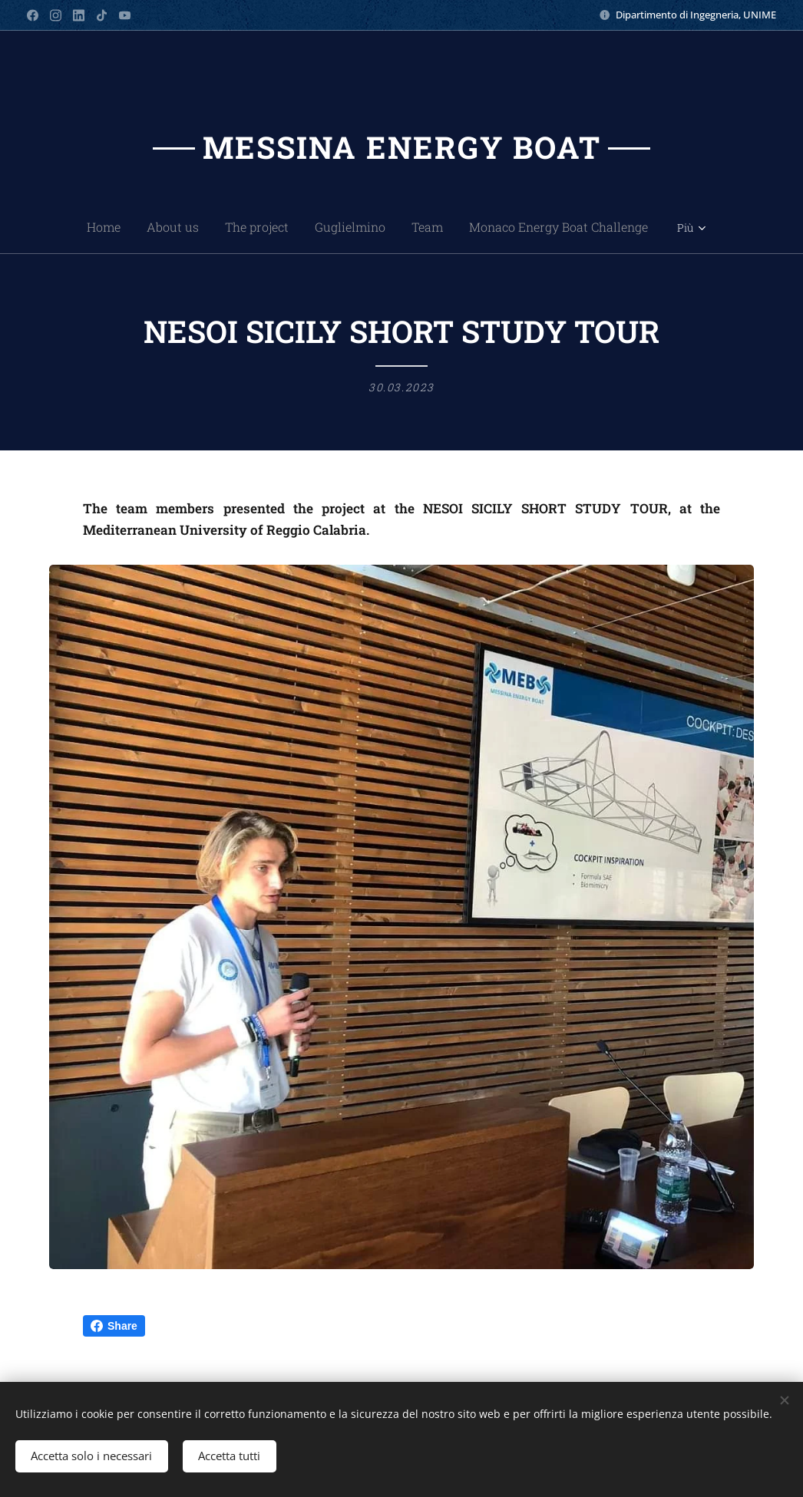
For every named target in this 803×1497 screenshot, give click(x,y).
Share (114, 1326)
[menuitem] (60, 227)
